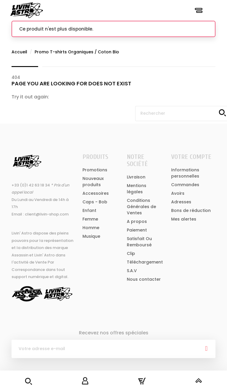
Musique (91, 236)
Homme (90, 228)
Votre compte (191, 157)
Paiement (137, 230)
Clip (131, 253)
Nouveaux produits (93, 181)
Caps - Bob (94, 202)
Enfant (89, 210)
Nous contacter (144, 279)
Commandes (185, 185)
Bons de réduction (191, 210)
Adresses (181, 202)
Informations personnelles (185, 173)
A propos (137, 221)
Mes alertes (183, 219)
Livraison (136, 177)
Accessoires (95, 193)
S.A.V (132, 271)
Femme (90, 219)
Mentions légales (136, 189)
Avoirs (177, 193)
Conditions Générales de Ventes (141, 206)
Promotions (94, 170)
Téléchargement (145, 262)
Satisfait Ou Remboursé (139, 242)
